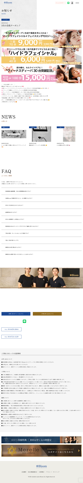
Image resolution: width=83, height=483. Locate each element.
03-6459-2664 (11, 329)
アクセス (48, 471)
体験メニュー (5, 127)
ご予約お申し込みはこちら (47, 314)
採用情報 (41, 471)
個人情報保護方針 (32, 471)
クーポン (5, 19)
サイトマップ (56, 471)
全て (60, 127)
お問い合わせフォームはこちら (15, 314)
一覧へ (10, 156)
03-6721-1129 (11, 336)
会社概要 (24, 471)
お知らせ (33, 127)
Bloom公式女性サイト (61, 2)
